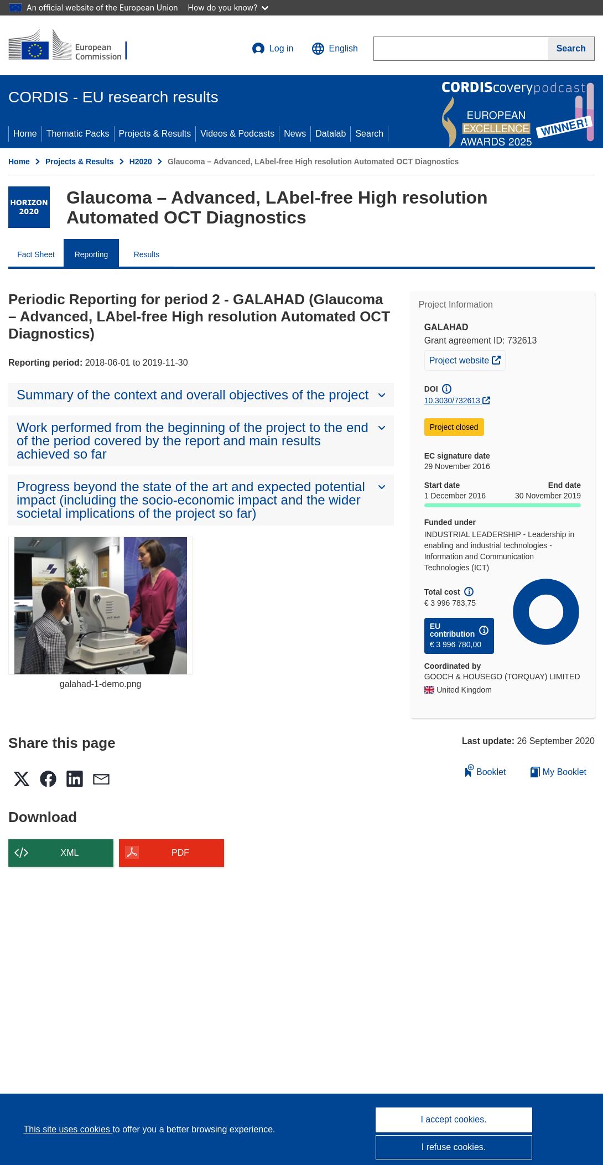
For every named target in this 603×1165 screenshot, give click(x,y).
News (295, 133)
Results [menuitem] (147, 254)
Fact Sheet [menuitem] (36, 254)
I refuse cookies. (454, 1147)
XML (70, 852)
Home (25, 133)
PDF (180, 852)
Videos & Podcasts (237, 133)
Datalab (330, 133)
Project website (467, 359)
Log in (273, 48)
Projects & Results (155, 133)
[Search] (571, 49)
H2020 (140, 161)
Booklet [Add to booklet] (485, 770)
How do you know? (228, 7)
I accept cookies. (453, 1119)
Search (369, 133)
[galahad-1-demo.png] (100, 606)
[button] (335, 48)
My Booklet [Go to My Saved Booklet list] (558, 772)
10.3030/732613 (452, 400)
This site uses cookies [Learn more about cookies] (67, 1129)
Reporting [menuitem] (91, 254)
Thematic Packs (78, 133)
